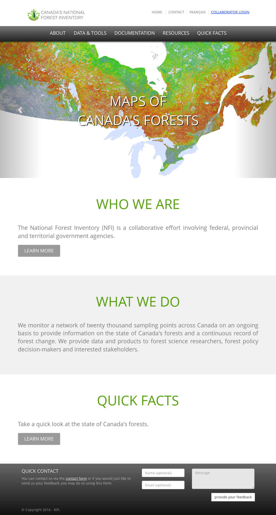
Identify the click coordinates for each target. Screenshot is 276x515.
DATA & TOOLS (90, 33)
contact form (76, 478)
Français (197, 12)
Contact (176, 12)
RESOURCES (176, 33)
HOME (157, 12)
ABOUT (58, 33)
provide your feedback (233, 497)
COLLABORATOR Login (230, 12)
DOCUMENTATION (134, 33)
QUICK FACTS (211, 33)
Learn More (39, 250)
